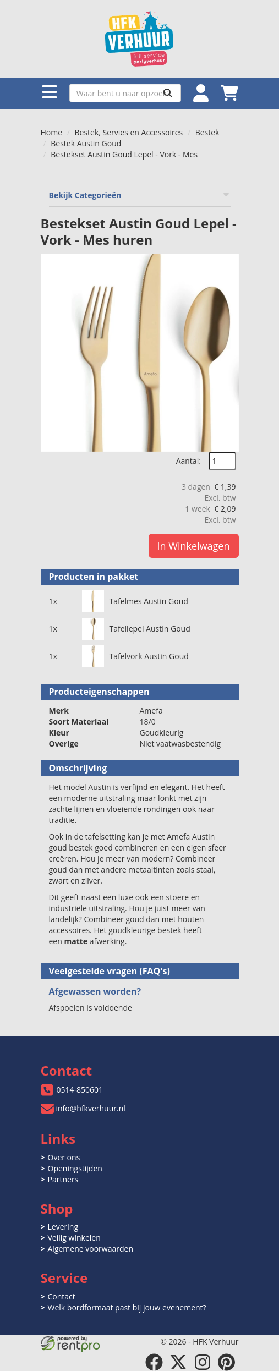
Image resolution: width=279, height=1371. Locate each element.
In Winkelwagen (193, 545)
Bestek (207, 132)
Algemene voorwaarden (90, 1248)
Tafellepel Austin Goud (150, 628)
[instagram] (202, 1362)
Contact (61, 1296)
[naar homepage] (140, 39)
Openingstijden (75, 1168)
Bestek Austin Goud (86, 143)
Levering (63, 1226)
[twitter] (178, 1362)
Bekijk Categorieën (140, 195)
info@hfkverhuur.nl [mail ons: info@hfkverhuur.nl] (90, 1108)
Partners (63, 1179)
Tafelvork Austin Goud (149, 656)
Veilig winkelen (74, 1237)
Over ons (64, 1157)
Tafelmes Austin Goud (149, 601)
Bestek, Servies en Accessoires (129, 132)
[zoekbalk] (125, 93)
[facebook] (154, 1362)
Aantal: (188, 461)
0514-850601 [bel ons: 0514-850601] (80, 1089)
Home (52, 132)
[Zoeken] (168, 93)
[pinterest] (227, 1362)
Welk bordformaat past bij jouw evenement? (127, 1307)
